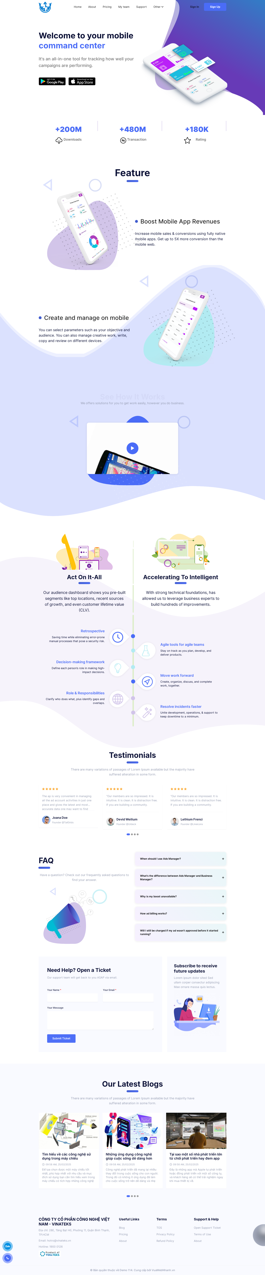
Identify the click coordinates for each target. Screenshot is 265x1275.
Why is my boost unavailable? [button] (182, 896)
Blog (122, 1227)
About (92, 6)
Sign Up (215, 6)
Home (77, 6)
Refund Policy (165, 1241)
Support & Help (206, 1219)
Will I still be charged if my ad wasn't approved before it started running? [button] (182, 932)
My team (123, 6)
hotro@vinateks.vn (59, 1240)
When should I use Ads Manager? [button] (182, 858)
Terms (161, 1219)
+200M (68, 129)
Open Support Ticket (207, 1227)
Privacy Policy (165, 1234)
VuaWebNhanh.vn (163, 1270)
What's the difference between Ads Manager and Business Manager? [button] (182, 877)
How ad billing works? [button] (182, 913)
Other (158, 6)
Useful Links (129, 1219)
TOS (159, 1227)
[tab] (180, 859)
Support (141, 6)
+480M (132, 129)
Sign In (194, 6)
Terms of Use (202, 1234)
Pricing (107, 6)
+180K (197, 129)
